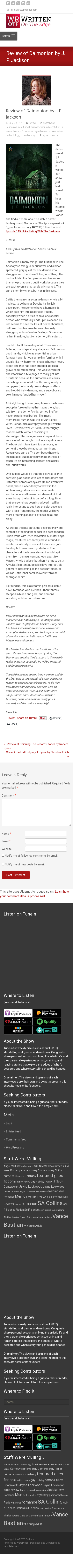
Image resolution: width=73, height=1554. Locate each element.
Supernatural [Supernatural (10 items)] (58, 1210)
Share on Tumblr (27, 717)
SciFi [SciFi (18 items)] (27, 1209)
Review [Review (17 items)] (8, 1204)
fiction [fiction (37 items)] (9, 1181)
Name (6, 833)
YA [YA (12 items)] (25, 1226)
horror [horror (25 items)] (49, 1181)
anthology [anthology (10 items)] (26, 1166)
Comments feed (16, 1139)
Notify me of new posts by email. (25, 864)
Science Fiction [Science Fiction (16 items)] (15, 1209)
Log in (9, 1123)
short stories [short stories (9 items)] (45, 1210)
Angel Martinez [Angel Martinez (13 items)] (12, 1166)
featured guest (47, 127)
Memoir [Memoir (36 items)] (21, 1196)
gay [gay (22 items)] (33, 1181)
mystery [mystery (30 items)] (42, 1196)
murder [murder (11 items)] (32, 1196)
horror (16, 131)
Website (7, 849)
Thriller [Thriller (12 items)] (7, 1217)
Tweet (11, 717)
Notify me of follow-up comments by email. (31, 855)
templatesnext (11, 1546)
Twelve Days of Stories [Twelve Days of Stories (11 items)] (24, 1217)
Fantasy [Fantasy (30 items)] (30, 1176)
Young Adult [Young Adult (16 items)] (34, 1225)
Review (32, 123)
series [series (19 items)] (35, 1209)
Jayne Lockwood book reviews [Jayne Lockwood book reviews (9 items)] (34, 1191)
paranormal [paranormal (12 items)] (55, 1196)
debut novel (24, 127)
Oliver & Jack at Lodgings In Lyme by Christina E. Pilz (37, 754)
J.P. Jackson (26, 131)
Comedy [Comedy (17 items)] (15, 1170)
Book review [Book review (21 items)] (39, 1166)
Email (6, 841)
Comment (9, 795)
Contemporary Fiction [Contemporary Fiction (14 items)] (50, 1170)
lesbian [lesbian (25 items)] (53, 1191)
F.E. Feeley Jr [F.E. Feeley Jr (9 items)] (17, 1176)
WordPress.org (15, 1147)
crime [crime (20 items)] (7, 1176)
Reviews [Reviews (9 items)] (17, 1204)
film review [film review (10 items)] (24, 1182)
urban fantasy (28, 135)
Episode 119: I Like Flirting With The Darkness (33, 231)
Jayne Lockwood (50, 135)
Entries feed (13, 1131)
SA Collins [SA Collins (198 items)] (50, 1203)
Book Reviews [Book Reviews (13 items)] (56, 1166)
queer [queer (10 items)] (65, 1197)
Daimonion (11, 127)
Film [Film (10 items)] (16, 1182)
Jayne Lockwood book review (48, 131)
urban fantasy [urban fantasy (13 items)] (44, 1217)
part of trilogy (12, 135)
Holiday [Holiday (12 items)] (40, 1181)
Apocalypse (49, 123)
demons (35, 127)
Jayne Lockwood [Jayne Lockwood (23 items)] (30, 1186)
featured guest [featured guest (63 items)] (51, 1175)
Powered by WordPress (16, 1542)
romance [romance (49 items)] (29, 1203)
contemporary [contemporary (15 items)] (29, 1170)
